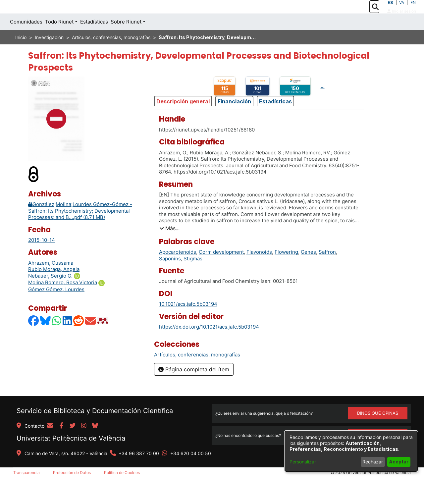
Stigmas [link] (193, 273)
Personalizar (303, 461)
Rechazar (372, 461)
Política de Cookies (122, 472)
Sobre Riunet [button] (126, 36)
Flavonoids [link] (259, 267)
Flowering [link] (286, 267)
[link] (197, 369)
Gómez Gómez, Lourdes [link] (56, 304)
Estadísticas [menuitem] (94, 36)
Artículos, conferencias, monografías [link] (111, 52)
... (323, 101)
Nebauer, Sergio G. (50, 291)
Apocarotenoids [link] (177, 267)
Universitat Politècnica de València (71, 438)
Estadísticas (275, 116)
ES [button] (390, 9)
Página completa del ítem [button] (193, 384)
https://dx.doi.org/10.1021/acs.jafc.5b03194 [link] (209, 342)
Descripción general (183, 116)
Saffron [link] (327, 267)
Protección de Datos (72, 472)
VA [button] (401, 9)
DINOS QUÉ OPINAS (377, 413)
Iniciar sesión (401, 18)
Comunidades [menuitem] (26, 36)
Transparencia (26, 472)
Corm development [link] (221, 267)
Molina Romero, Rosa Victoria (62, 297)
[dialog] (351, 451)
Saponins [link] (170, 273)
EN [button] (413, 9)
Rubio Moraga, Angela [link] (54, 284)
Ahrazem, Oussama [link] (50, 278)
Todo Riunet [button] (59, 36)
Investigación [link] (49, 52)
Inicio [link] (20, 52)
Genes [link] (308, 267)
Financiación (234, 116)
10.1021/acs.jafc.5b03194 (188, 319)
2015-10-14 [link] (41, 255)
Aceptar (398, 461)
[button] (375, 14)
